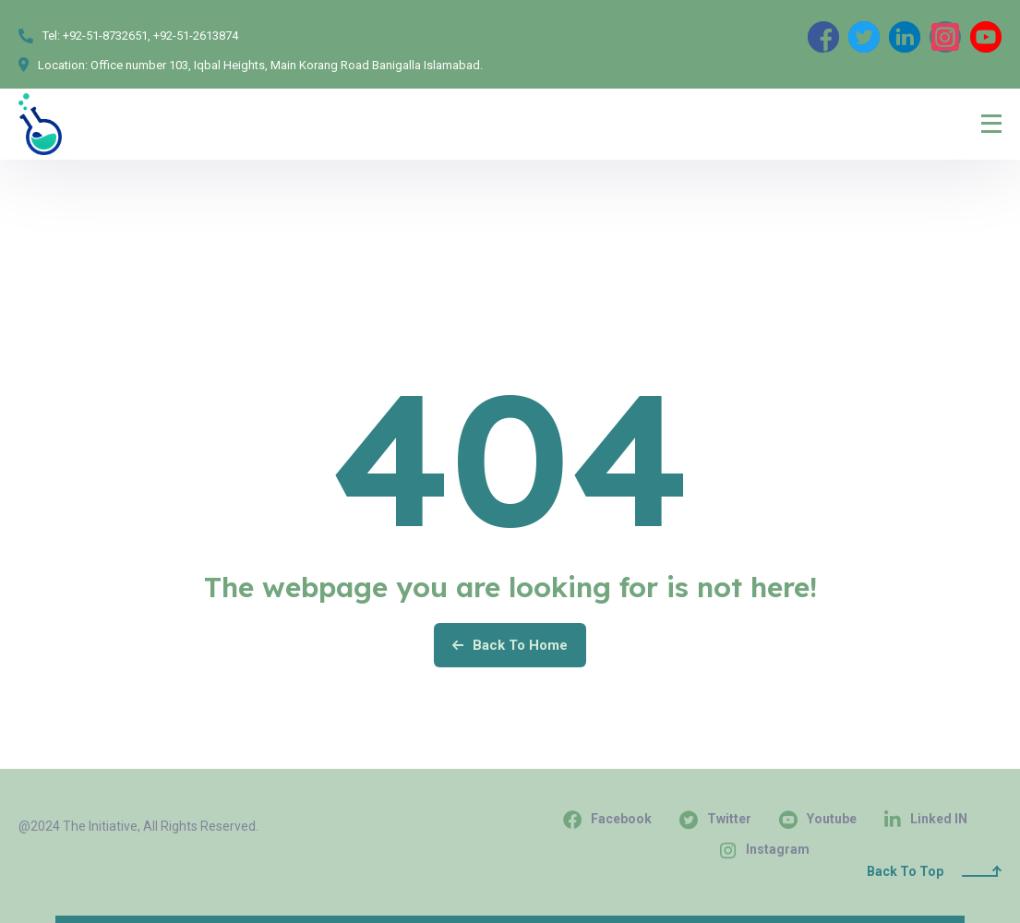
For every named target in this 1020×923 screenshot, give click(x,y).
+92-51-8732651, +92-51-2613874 (150, 35)
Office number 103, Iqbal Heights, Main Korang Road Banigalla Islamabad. (286, 65)
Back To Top (934, 871)
